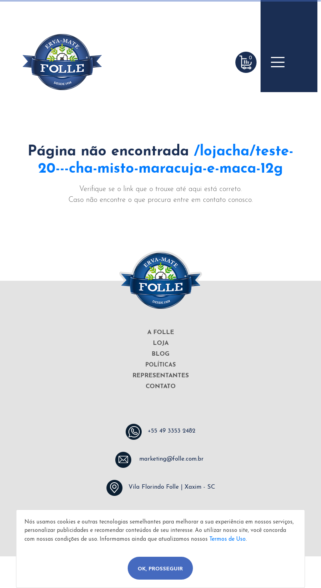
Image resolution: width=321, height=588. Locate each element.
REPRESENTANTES (160, 376)
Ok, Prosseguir (160, 569)
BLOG (160, 354)
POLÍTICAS (160, 365)
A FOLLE (160, 333)
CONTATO (161, 387)
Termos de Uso (227, 539)
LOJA (161, 343)
